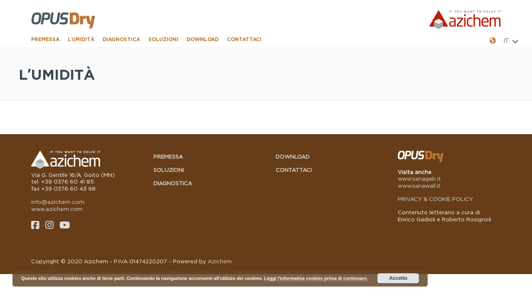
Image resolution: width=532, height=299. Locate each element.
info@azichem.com (57, 202)
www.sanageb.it (419, 178)
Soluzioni (163, 39)
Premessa (45, 39)
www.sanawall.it (419, 186)
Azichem (220, 261)
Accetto (398, 278)
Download (203, 39)
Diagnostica (121, 39)
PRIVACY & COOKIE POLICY (435, 199)
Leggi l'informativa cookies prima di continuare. (316, 278)
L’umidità (81, 39)
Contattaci (244, 39)
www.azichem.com (57, 209)
